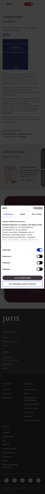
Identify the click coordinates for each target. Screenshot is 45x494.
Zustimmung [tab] (8, 214)
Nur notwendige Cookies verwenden (22, 284)
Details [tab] (22, 214)
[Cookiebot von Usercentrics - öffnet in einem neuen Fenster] (33, 208)
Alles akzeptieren (22, 278)
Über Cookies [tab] (37, 214)
